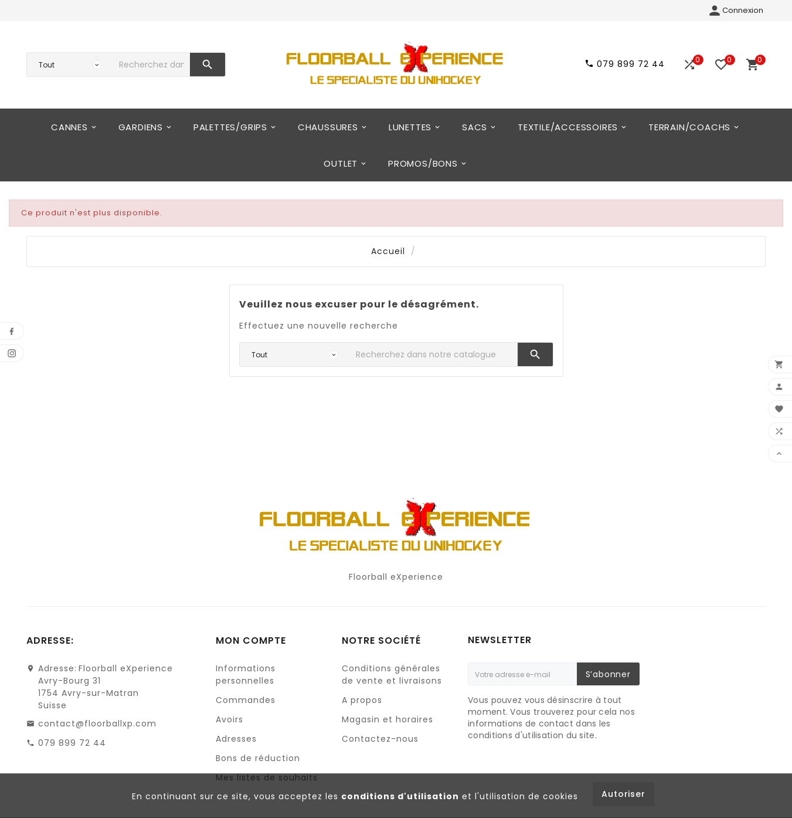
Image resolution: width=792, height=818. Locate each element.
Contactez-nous (380, 739)
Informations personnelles (246, 674)
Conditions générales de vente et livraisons (392, 674)
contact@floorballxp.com (97, 723)
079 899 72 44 (72, 743)
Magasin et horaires (387, 719)
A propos (362, 700)
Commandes (246, 700)
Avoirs (229, 719)
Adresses (236, 739)
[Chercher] (151, 64)
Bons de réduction (258, 758)
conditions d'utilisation (400, 796)
